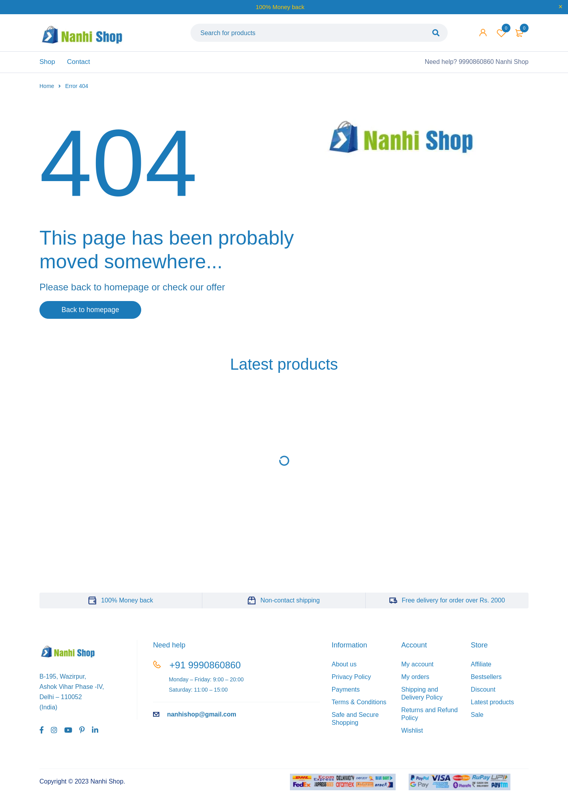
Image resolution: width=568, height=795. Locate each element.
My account (417, 667)
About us (344, 667)
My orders (415, 679)
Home (46, 88)
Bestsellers (486, 679)
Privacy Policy (351, 679)
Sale (477, 717)
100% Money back (127, 603)
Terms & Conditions (359, 704)
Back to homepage (92, 312)
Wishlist (501, 34)
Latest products (492, 704)
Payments (346, 692)
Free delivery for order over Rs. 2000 (453, 603)
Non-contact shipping (290, 603)
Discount (483, 692)
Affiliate (481, 667)
